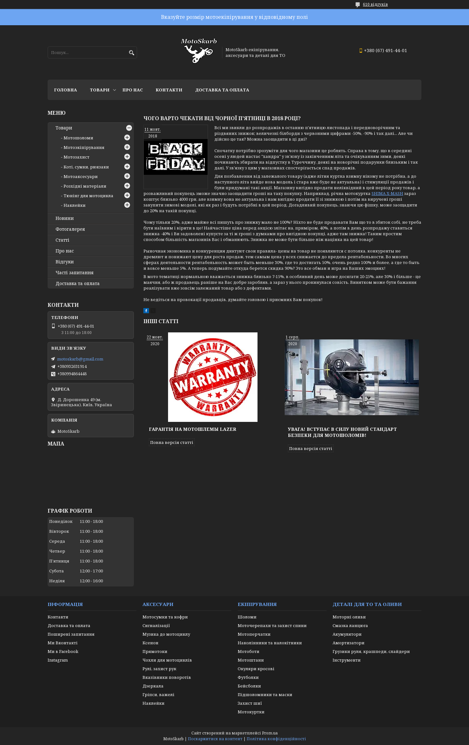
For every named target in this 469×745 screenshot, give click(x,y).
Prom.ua (270, 733)
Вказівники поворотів (166, 677)
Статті (62, 240)
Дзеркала (153, 686)
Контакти (169, 90)
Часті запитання (75, 272)
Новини (65, 218)
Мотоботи (248, 651)
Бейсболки (249, 686)
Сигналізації (156, 625)
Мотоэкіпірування (84, 147)
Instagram (58, 660)
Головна (65, 90)
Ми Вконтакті (63, 643)
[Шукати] (131, 52)
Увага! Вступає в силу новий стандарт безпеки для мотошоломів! (342, 432)
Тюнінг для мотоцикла (88, 195)
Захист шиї (250, 703)
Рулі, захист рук (159, 668)
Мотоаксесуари (81, 176)
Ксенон (150, 643)
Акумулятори (347, 634)
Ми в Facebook (63, 651)
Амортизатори (349, 643)
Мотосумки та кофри (165, 617)
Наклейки (75, 205)
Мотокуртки (251, 712)
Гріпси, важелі (158, 694)
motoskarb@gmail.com (80, 358)
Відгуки (65, 262)
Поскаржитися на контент (215, 738)
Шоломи (247, 617)
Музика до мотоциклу (166, 634)
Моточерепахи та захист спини (272, 625)
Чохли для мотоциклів (167, 660)
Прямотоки (154, 651)
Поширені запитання (71, 634)
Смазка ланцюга (350, 625)
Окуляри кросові (256, 668)
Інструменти (347, 660)
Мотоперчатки (254, 634)
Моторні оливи (349, 617)
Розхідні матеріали (85, 186)
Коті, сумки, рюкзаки (86, 167)
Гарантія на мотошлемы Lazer (192, 429)
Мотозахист (76, 157)
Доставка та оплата (222, 90)
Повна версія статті (171, 442)
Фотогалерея (70, 229)
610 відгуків (375, 4)
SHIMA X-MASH (387, 193)
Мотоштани (251, 660)
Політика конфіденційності (276, 738)
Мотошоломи (78, 138)
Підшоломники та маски (265, 694)
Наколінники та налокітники (270, 643)
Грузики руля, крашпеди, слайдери (371, 651)
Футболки (248, 677)
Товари (100, 90)
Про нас (132, 90)
